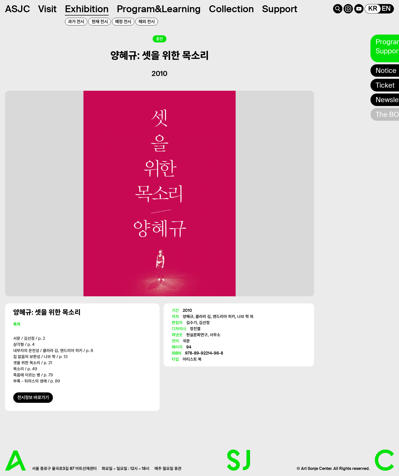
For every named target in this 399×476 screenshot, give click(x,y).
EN (386, 8)
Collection (231, 9)
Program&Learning (159, 9)
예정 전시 (123, 21)
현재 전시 (100, 21)
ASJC (17, 9)
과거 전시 (76, 21)
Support (279, 9)
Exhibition (87, 9)
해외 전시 (146, 21)
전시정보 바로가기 (33, 397)
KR (372, 8)
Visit (47, 9)
